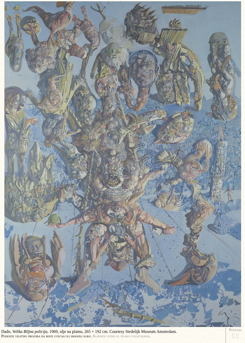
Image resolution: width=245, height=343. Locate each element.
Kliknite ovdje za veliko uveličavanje (121, 336)
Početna (235, 330)
